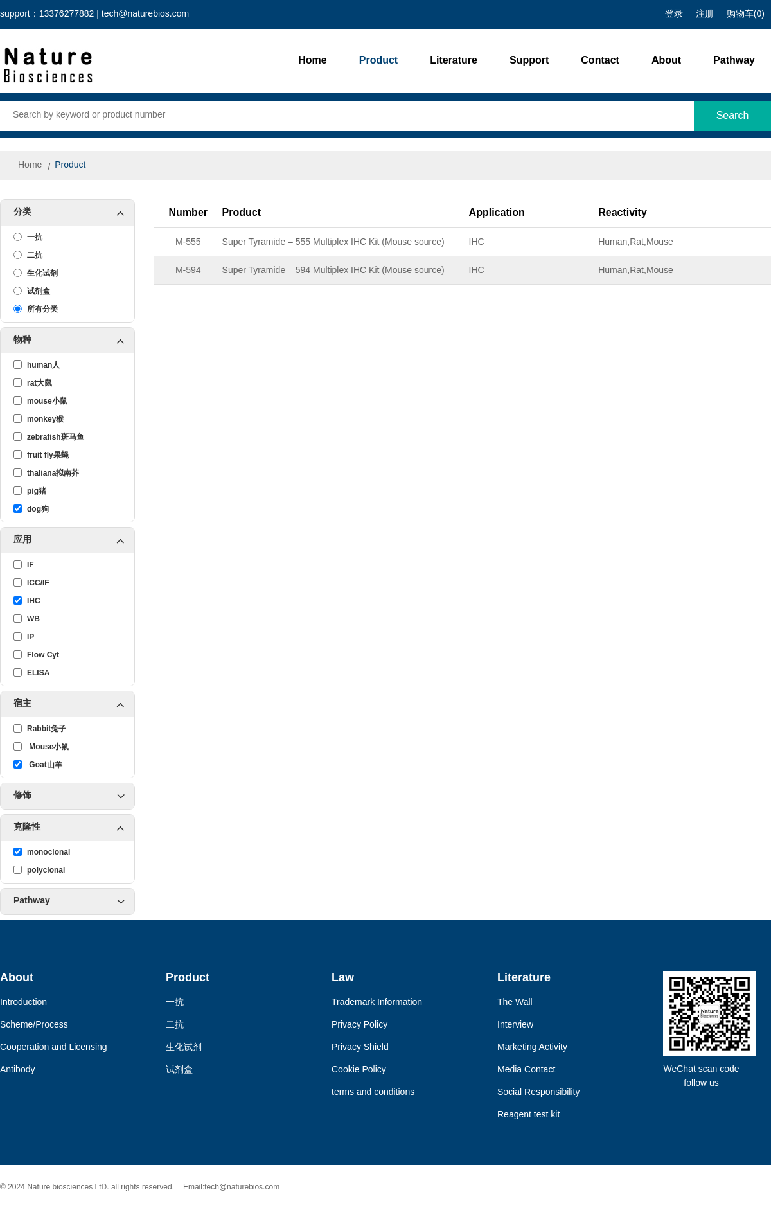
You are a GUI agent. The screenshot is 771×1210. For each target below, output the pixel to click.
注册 (705, 14)
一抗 (27, 237)
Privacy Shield (360, 1048)
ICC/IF (31, 582)
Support (529, 60)
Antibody (17, 1070)
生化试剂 (35, 273)
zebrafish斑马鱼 (48, 436)
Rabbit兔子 (39, 728)
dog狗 (31, 508)
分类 (73, 213)
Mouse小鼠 (41, 746)
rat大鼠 (32, 382)
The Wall (515, 1003)
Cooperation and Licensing (53, 1048)
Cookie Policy (359, 1070)
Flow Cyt (36, 654)
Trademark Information (377, 1003)
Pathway (734, 60)
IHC (26, 600)
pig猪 (29, 490)
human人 (36, 364)
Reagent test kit (528, 1115)
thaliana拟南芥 (46, 472)
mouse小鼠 (40, 400)
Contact (600, 60)
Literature (453, 60)
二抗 (27, 255)
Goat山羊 (37, 764)
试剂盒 (31, 291)
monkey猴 (38, 418)
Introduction (23, 1003)
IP (23, 636)
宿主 (73, 704)
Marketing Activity (532, 1048)
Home (312, 60)
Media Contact (526, 1070)
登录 (674, 14)
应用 (73, 540)
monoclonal (41, 852)
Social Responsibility (538, 1093)
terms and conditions (373, 1093)
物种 (73, 340)
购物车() (746, 14)
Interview (515, 1025)
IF (23, 564)
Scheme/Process (34, 1025)
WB (26, 618)
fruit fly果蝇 (41, 454)
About (666, 60)
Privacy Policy (359, 1025)
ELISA (31, 672)
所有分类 (35, 309)
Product (378, 60)
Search (732, 116)
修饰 (69, 796)
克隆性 (73, 828)
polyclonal (39, 870)
